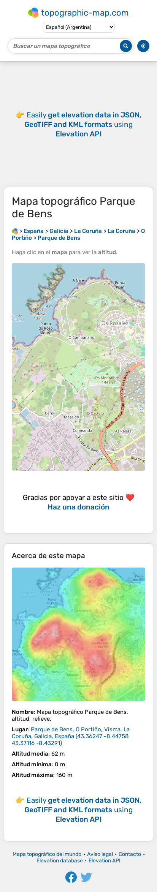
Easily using (82, 124)
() (71, 736)
